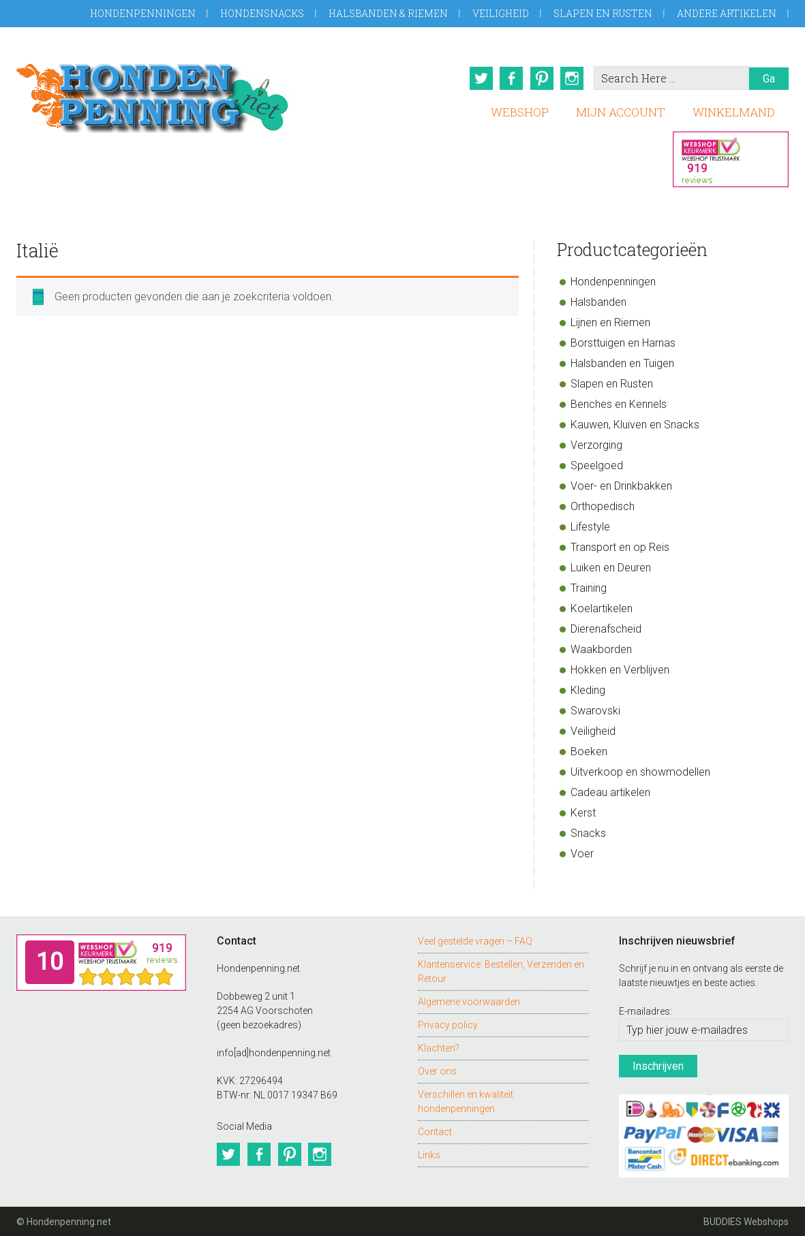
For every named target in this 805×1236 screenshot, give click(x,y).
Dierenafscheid (606, 628)
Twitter (478, 78)
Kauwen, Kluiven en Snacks (635, 423)
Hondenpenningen (143, 13)
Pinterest (541, 78)
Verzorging (596, 444)
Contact (435, 1131)
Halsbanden (598, 301)
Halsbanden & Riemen (388, 13)
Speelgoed (597, 464)
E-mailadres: (645, 1009)
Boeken (589, 750)
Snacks (588, 832)
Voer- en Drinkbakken (621, 485)
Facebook (509, 78)
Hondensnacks (262, 13)
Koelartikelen (602, 607)
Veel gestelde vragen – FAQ (475, 940)
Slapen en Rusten (602, 13)
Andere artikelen (726, 13)
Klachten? (438, 1047)
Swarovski (595, 709)
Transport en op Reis (620, 546)
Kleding (588, 689)
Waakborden (601, 648)
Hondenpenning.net (152, 93)
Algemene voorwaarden (469, 1001)
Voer (582, 852)
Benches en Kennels (619, 403)
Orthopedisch (603, 505)
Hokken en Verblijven (620, 669)
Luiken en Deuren (611, 566)
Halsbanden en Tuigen (622, 362)
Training (589, 587)
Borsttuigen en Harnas (623, 342)
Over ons (437, 1070)
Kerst (583, 812)
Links (429, 1154)
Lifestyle (590, 526)
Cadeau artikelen (610, 791)
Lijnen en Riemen (610, 321)
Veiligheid (500, 13)
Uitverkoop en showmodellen (640, 771)
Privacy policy (448, 1024)
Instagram (572, 78)
